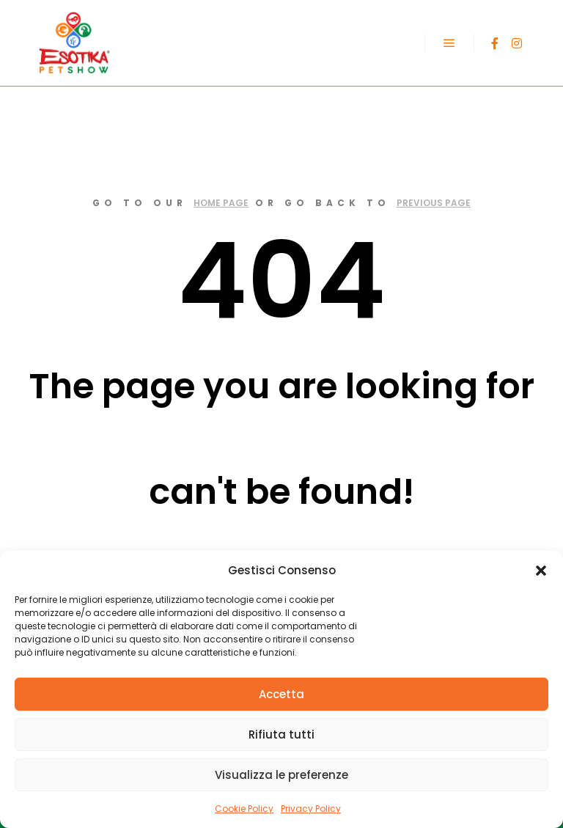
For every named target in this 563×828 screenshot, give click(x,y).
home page (221, 203)
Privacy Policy (311, 808)
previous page (434, 203)
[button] (541, 570)
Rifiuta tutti (281, 734)
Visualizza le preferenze (281, 775)
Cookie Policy (244, 808)
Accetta (281, 694)
